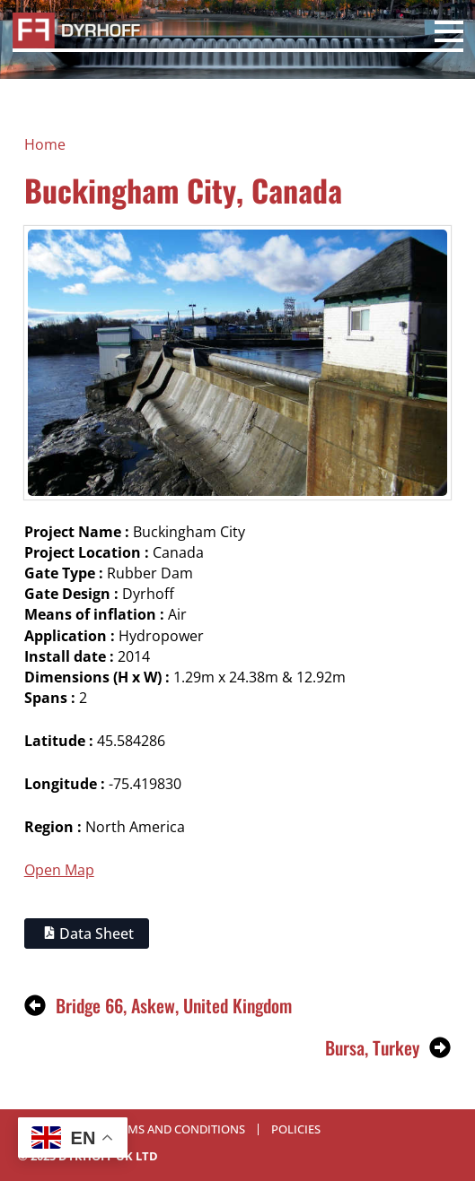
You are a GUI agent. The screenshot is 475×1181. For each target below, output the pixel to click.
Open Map (59, 870)
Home (45, 144)
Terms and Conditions (176, 1129)
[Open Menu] (449, 34)
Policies (296, 1129)
